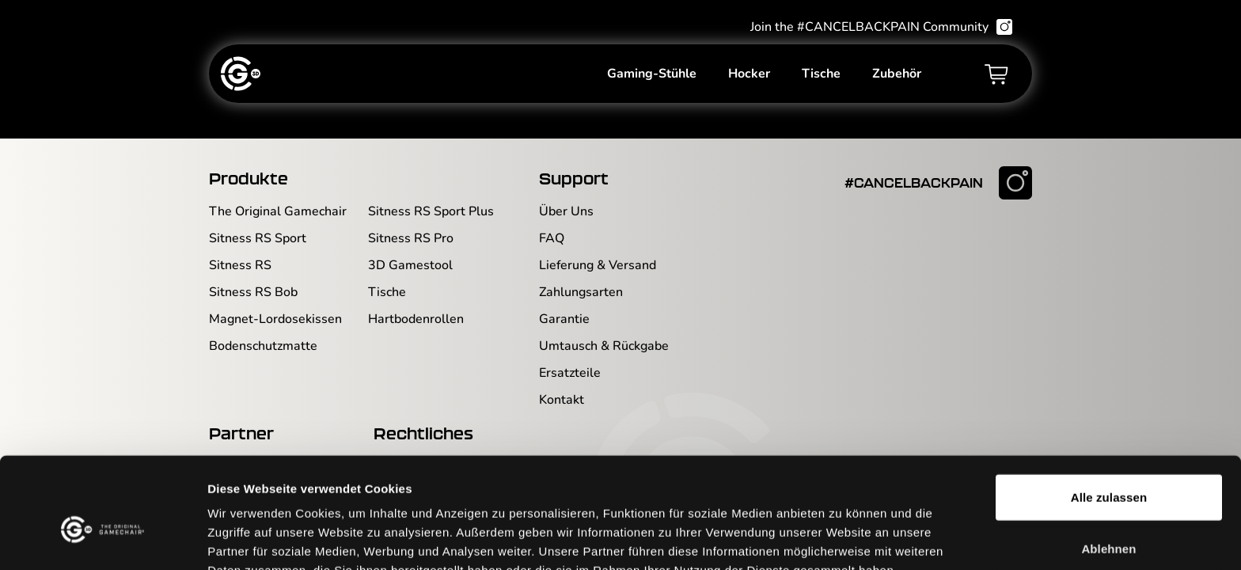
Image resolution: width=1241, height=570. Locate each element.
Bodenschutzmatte (263, 346)
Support (574, 178)
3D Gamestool (410, 265)
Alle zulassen (1109, 414)
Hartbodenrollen (416, 319)
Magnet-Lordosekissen (275, 319)
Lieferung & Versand (597, 265)
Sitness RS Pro (411, 238)
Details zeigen (842, 538)
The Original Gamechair (278, 211)
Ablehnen (1108, 466)
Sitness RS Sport (257, 238)
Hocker (749, 76)
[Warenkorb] (996, 76)
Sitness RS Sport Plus (431, 211)
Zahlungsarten (581, 292)
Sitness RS (240, 265)
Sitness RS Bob (253, 292)
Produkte (248, 178)
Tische (821, 76)
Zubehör (896, 76)
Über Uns (566, 211)
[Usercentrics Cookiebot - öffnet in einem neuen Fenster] (102, 539)
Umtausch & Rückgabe (604, 346)
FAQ (551, 238)
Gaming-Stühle (651, 76)
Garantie (564, 319)
